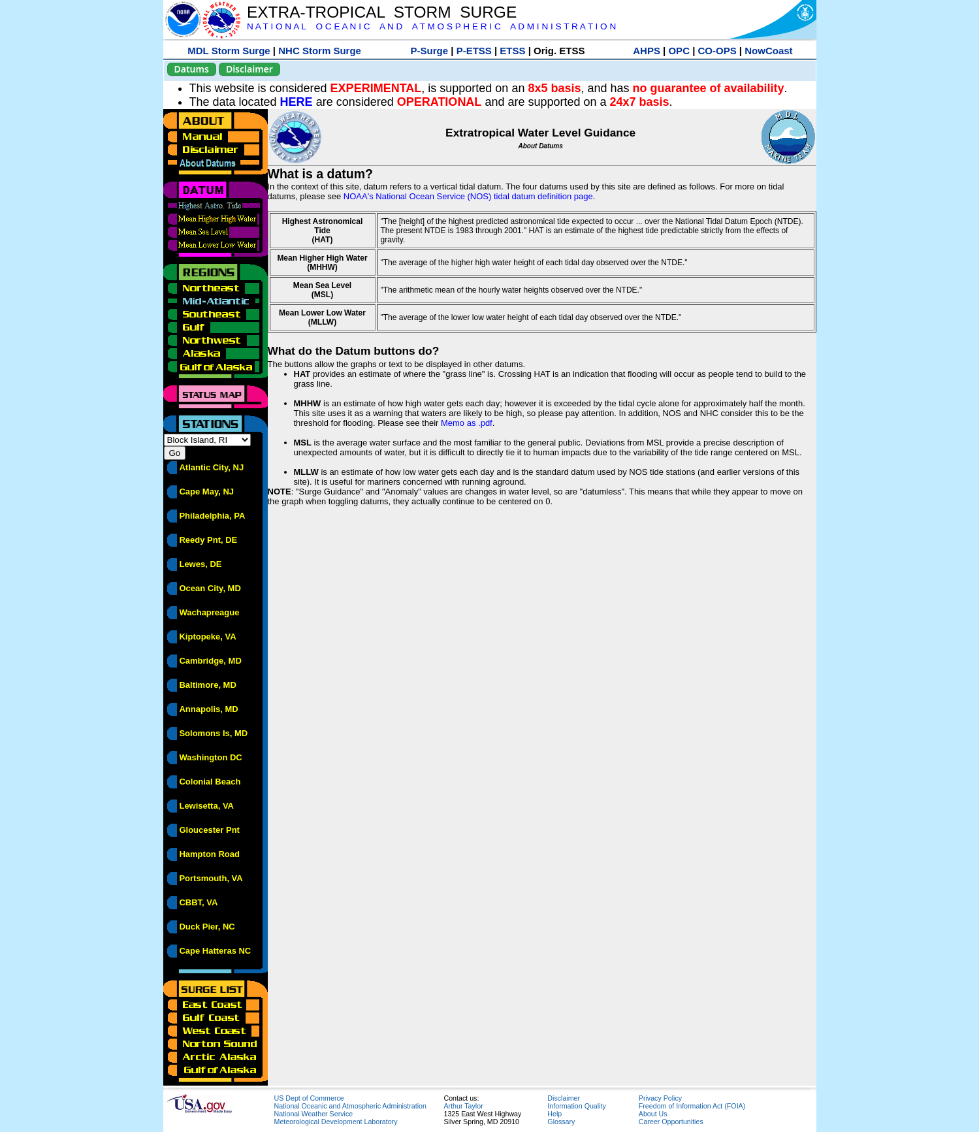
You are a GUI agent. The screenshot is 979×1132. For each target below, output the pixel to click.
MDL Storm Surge (228, 50)
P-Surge (430, 50)
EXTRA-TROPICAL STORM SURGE (382, 12)
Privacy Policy (660, 1098)
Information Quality (576, 1106)
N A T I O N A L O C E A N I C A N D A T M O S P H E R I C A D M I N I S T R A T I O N (431, 26)
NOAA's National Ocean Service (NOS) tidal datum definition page (468, 196)
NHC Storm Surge (319, 50)
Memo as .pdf (466, 423)
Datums (191, 69)
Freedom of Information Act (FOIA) (692, 1106)
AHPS (646, 50)
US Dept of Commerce (309, 1098)
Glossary (561, 1121)
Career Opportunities (671, 1121)
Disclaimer (249, 69)
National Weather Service (313, 1114)
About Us (653, 1114)
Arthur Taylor (463, 1106)
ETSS (512, 50)
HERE (296, 101)
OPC (679, 50)
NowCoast (768, 50)
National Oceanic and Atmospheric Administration (350, 1106)
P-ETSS (474, 50)
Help (554, 1114)
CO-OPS (717, 50)
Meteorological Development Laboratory (336, 1121)
